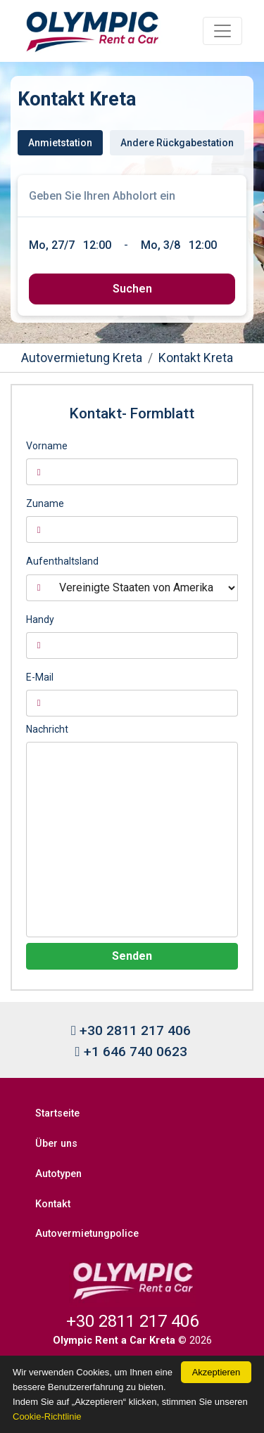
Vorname (47, 445)
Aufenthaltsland (62, 561)
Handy (40, 619)
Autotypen (58, 1174)
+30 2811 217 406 (131, 1030)
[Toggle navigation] (222, 31)
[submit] (132, 289)
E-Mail (40, 677)
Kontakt (52, 1204)
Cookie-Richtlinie (47, 1416)
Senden (132, 956)
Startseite (57, 1113)
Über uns (56, 1144)
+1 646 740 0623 (131, 1051)
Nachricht (47, 729)
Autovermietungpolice (87, 1234)
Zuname (45, 503)
